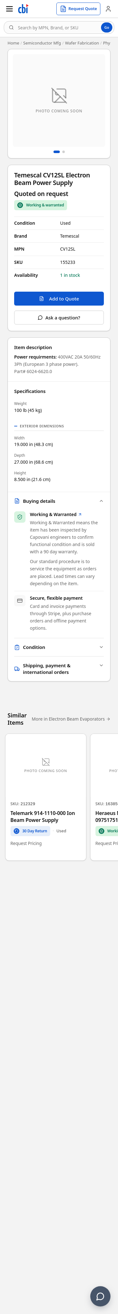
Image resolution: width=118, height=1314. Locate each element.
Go (106, 27)
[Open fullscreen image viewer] (59, 100)
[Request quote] (78, 9)
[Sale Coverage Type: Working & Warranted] (40, 205)
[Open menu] (9, 9)
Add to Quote (59, 298)
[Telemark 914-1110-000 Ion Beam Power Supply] (45, 797)
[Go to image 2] (63, 152)
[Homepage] (23, 9)
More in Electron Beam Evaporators (71, 719)
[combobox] (59, 27)
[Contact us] (100, 1296)
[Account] (108, 9)
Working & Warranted (56, 514)
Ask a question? (59, 317)
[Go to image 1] (56, 152)
